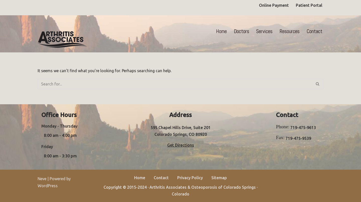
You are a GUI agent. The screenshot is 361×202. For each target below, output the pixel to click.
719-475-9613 (303, 127)
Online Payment (274, 5)
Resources (290, 31)
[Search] (175, 84)
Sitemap (219, 177)
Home (221, 31)
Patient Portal (309, 5)
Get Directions (180, 145)
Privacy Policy (190, 177)
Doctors (241, 31)
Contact (314, 31)
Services (264, 31)
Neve (42, 178)
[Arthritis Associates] (63, 39)
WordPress (48, 185)
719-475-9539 (298, 138)
